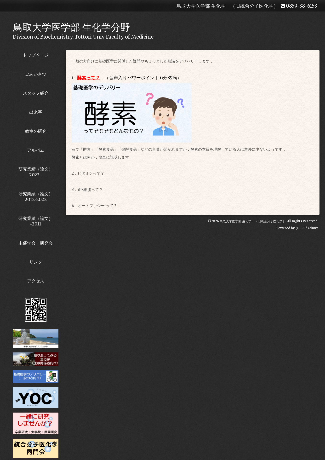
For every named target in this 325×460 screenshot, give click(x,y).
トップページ (36, 55)
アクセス (35, 281)
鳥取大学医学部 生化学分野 (71, 27)
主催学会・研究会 (35, 243)
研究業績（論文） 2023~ (35, 171)
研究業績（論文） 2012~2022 (35, 196)
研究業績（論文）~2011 (35, 221)
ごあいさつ (35, 74)
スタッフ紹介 (36, 93)
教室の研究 (35, 131)
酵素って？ (88, 77)
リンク (35, 262)
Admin (313, 228)
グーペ (300, 228)
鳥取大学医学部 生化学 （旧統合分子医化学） (253, 221)
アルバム (35, 150)
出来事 (35, 112)
